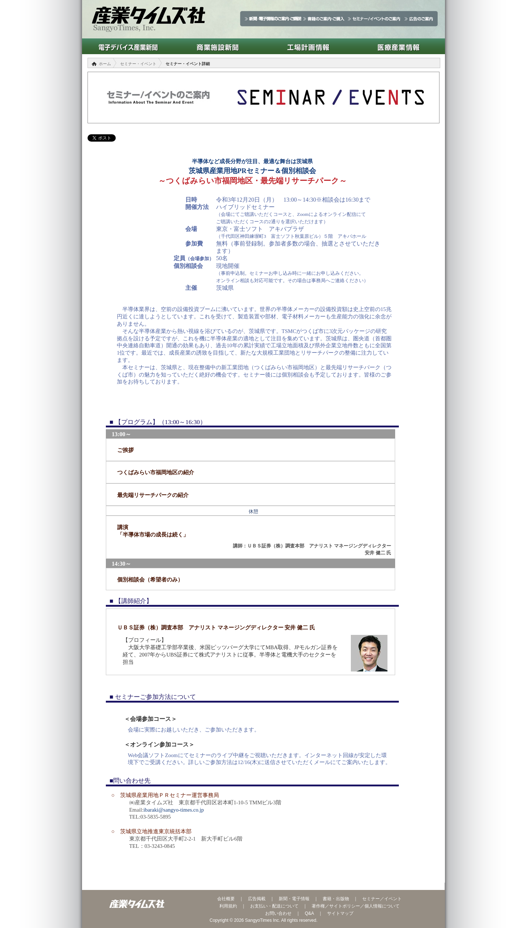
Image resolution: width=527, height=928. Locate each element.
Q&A (309, 913)
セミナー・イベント (138, 63)
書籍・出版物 (336, 898)
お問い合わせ (278, 913)
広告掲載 (257, 898)
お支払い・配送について (274, 906)
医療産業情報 (398, 46)
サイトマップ (340, 913)
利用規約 (228, 906)
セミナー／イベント (382, 898)
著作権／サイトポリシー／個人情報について (356, 906)
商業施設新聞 (217, 46)
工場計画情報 (308, 46)
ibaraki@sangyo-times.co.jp (174, 810)
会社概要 (226, 898)
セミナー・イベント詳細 (188, 63)
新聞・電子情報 (294, 898)
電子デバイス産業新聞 (127, 46)
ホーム (105, 63)
